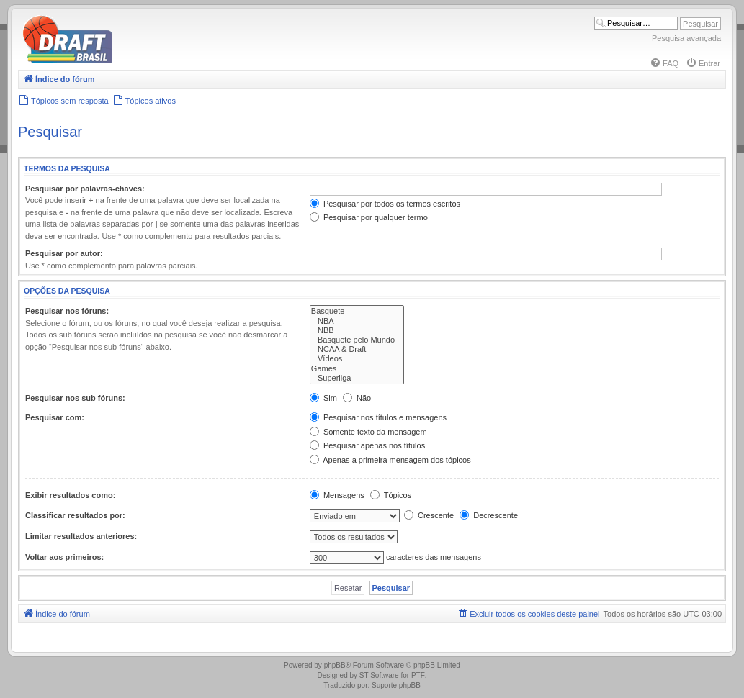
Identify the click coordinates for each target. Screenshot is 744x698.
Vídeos (357, 358)
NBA (357, 321)
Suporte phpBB (396, 685)
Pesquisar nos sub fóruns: (75, 398)
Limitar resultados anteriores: (81, 536)
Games (357, 368)
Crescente (429, 515)
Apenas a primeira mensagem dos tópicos (390, 459)
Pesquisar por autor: (64, 253)
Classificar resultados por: (75, 515)
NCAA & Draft (357, 349)
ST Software (379, 675)
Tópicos (390, 495)
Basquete (357, 311)
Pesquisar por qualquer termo (369, 217)
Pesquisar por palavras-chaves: (85, 188)
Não (357, 398)
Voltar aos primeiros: (64, 557)
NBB (357, 330)
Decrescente (489, 515)
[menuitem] (664, 63)
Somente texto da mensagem (368, 431)
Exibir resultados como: (70, 495)
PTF (418, 675)
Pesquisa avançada (686, 38)
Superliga (357, 378)
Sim (323, 398)
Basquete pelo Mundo (357, 340)
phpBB (335, 665)
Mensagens (337, 495)
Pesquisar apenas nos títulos (367, 445)
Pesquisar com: (54, 417)
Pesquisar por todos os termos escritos (385, 203)
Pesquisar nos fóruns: (67, 311)
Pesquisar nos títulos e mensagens (378, 417)
